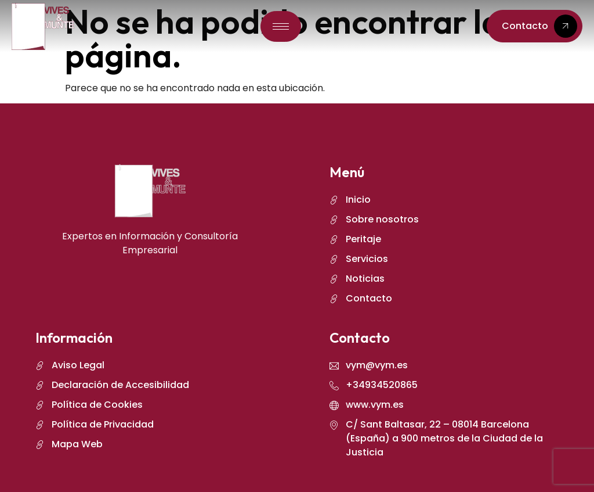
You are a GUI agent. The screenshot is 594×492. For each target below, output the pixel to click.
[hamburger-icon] (280, 26)
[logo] (43, 26)
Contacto (539, 26)
